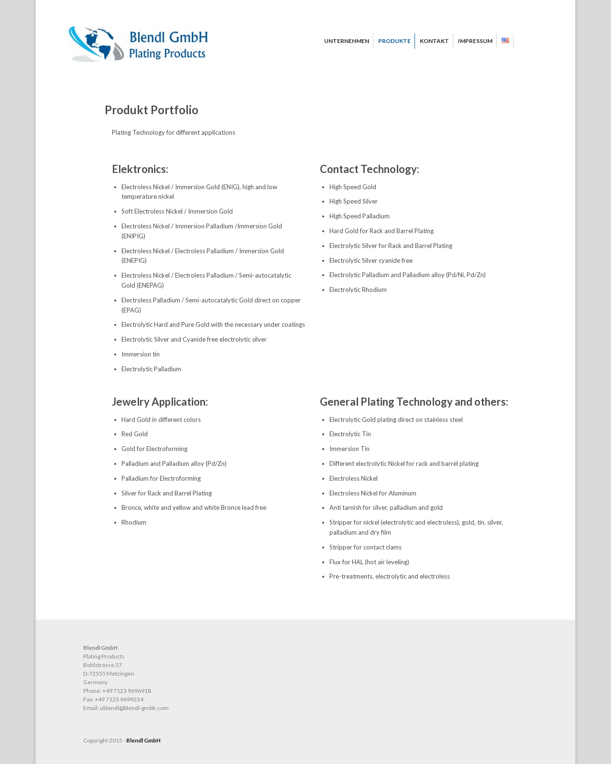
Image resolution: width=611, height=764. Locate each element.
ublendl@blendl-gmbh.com (134, 707)
